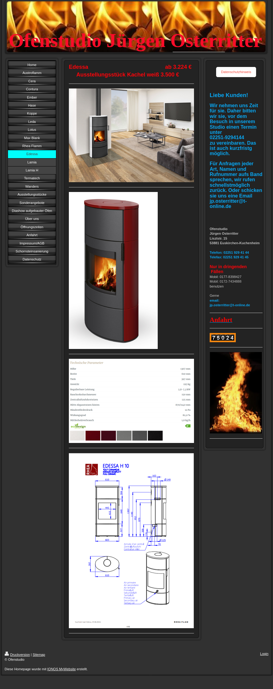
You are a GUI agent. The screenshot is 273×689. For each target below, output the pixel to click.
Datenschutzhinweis (236, 72)
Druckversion (17, 654)
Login (264, 654)
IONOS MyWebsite (61, 669)
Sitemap (39, 654)
